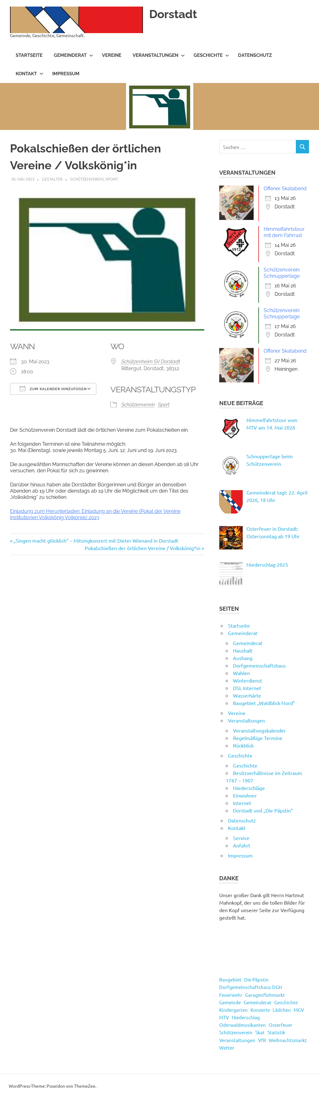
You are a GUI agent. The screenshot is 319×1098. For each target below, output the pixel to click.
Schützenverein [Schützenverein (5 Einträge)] (235, 1032)
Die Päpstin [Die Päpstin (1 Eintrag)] (256, 979)
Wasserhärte (247, 695)
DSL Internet (247, 688)
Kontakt (29, 74)
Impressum (65, 74)
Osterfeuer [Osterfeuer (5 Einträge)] (280, 1025)
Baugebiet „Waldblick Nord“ (264, 703)
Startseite (29, 55)
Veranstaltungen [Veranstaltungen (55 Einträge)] (237, 1040)
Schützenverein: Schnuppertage (282, 273)
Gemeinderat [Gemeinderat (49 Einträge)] (257, 1002)
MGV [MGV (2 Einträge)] (299, 1010)
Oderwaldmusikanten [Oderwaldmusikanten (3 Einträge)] (242, 1025)
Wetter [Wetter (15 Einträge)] (226, 1048)
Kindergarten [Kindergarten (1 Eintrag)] (233, 1010)
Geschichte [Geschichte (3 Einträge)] (286, 1002)
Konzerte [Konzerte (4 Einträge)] (260, 1010)
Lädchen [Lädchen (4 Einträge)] (282, 1010)
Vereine (111, 55)
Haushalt (242, 650)
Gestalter (52, 178)
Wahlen (241, 673)
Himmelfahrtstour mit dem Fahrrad (284, 232)
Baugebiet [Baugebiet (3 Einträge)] (230, 979)
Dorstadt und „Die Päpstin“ (263, 810)
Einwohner (245, 795)
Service (241, 838)
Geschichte (211, 55)
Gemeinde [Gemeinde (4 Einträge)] (230, 1002)
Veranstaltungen (159, 55)
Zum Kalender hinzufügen (53, 388)
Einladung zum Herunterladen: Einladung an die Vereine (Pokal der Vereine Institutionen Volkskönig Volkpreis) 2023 (95, 514)
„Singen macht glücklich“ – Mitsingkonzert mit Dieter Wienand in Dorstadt (95, 540)
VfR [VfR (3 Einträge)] (262, 1040)
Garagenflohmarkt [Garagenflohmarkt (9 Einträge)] (265, 995)
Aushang (242, 658)
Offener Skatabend (285, 188)
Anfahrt (241, 845)
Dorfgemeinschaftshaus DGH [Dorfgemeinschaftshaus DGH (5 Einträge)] (250, 987)
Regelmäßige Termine (257, 738)
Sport (111, 178)
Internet (242, 803)
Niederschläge (249, 788)
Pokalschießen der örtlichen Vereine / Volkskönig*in (142, 548)
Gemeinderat (73, 55)
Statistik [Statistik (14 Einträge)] (276, 1032)
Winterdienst (247, 680)
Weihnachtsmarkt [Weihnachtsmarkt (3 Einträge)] (288, 1040)
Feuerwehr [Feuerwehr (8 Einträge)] (230, 995)
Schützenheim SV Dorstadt (150, 362)
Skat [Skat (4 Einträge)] (260, 1032)
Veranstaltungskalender (259, 730)
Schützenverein (87, 178)
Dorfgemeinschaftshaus (259, 665)
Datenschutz (255, 55)
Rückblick (243, 745)
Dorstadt (174, 14)
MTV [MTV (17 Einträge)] (224, 1017)
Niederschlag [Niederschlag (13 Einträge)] (246, 1017)
